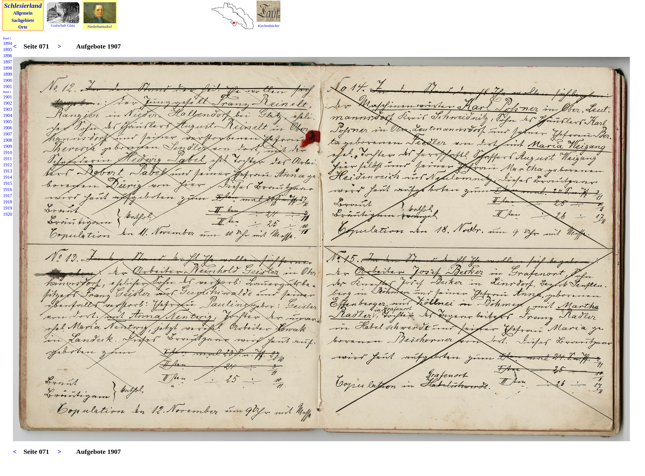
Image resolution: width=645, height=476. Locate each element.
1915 (7, 183)
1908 (7, 140)
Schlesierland (23, 5)
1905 (7, 121)
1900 (7, 80)
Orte (22, 27)
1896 (7, 55)
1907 (7, 134)
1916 (7, 189)
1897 (7, 61)
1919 (7, 208)
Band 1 (7, 38)
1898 (7, 68)
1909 (7, 146)
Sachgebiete (22, 20)
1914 (7, 177)
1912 (7, 164)
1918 (7, 201)
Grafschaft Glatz (63, 25)
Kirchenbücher (268, 26)
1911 (7, 158)
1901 (7, 86)
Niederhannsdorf (99, 26)
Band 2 (7, 91)
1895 (7, 49)
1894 (7, 43)
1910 (7, 152)
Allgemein (23, 13)
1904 (7, 115)
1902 (7, 103)
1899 (7, 74)
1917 (7, 195)
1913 (7, 171)
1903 (7, 109)
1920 (7, 214)
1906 (7, 127)
